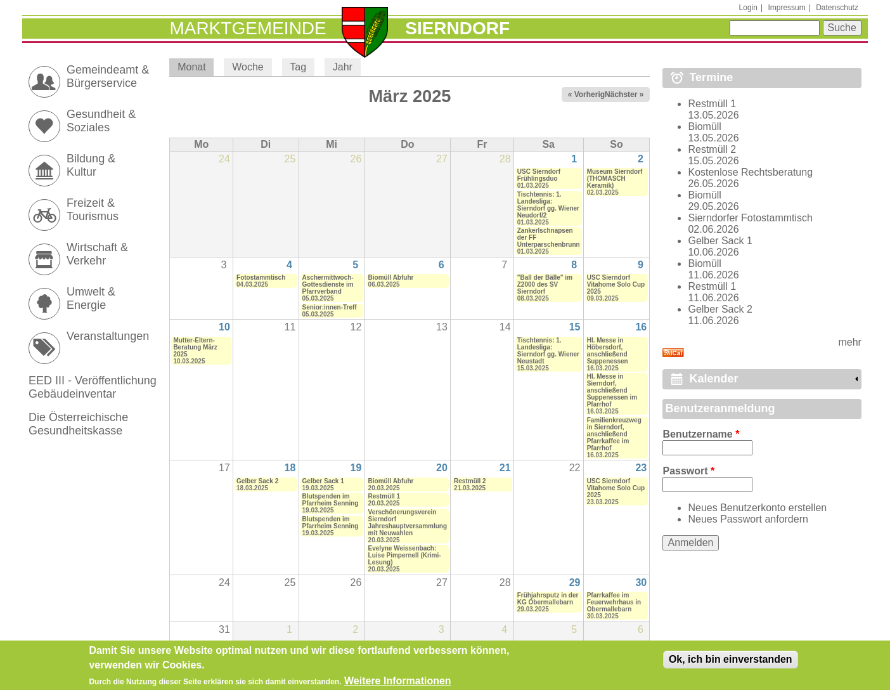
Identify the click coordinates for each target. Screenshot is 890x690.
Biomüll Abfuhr (391, 277)
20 (442, 467)
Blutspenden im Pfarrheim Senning (330, 500)
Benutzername (700, 434)
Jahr (342, 67)
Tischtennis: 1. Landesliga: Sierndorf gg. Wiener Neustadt (548, 351)
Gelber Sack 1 (323, 481)
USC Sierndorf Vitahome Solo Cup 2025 (616, 284)
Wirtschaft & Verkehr (97, 254)
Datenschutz (837, 7)
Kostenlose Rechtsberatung (750, 172)
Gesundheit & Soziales (101, 121)
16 (641, 327)
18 (290, 467)
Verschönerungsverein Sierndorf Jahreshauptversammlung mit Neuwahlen (408, 523)
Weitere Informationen (397, 684)
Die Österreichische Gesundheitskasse (78, 424)
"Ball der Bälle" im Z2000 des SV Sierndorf (544, 284)
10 (224, 327)
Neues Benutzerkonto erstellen (757, 507)
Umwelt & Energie (91, 298)
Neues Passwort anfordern (748, 519)
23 (641, 467)
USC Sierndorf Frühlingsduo (538, 175)
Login (748, 7)
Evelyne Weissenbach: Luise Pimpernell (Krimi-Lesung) (404, 555)
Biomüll (704, 126)
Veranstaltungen (108, 336)
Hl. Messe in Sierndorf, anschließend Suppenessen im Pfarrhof (612, 390)
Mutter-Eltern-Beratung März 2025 (195, 347)
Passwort (688, 470)
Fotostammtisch (260, 277)
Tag (298, 67)
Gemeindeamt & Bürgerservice (108, 76)
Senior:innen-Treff (329, 307)
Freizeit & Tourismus (93, 210)
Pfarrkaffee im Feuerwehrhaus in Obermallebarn (614, 602)
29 (575, 582)
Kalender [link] (713, 378)
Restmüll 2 (470, 481)
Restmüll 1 (384, 496)
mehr (849, 342)
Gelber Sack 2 (257, 481)
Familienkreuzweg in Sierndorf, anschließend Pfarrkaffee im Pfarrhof (614, 434)
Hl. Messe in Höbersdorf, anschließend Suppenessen (607, 351)
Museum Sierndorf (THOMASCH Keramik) (615, 178)
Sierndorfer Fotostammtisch (750, 217)
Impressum (786, 7)
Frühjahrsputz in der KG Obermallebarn (548, 599)
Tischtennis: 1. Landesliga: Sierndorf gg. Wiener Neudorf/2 (548, 205)
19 (356, 467)
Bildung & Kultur (91, 165)
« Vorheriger (590, 94)
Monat (195, 67)
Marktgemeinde (247, 28)
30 (641, 582)
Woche (248, 67)
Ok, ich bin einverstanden (730, 662)
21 (505, 467)
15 (575, 327)
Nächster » (624, 94)
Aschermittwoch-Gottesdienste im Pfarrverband (328, 284)
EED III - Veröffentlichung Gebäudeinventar (93, 387)
